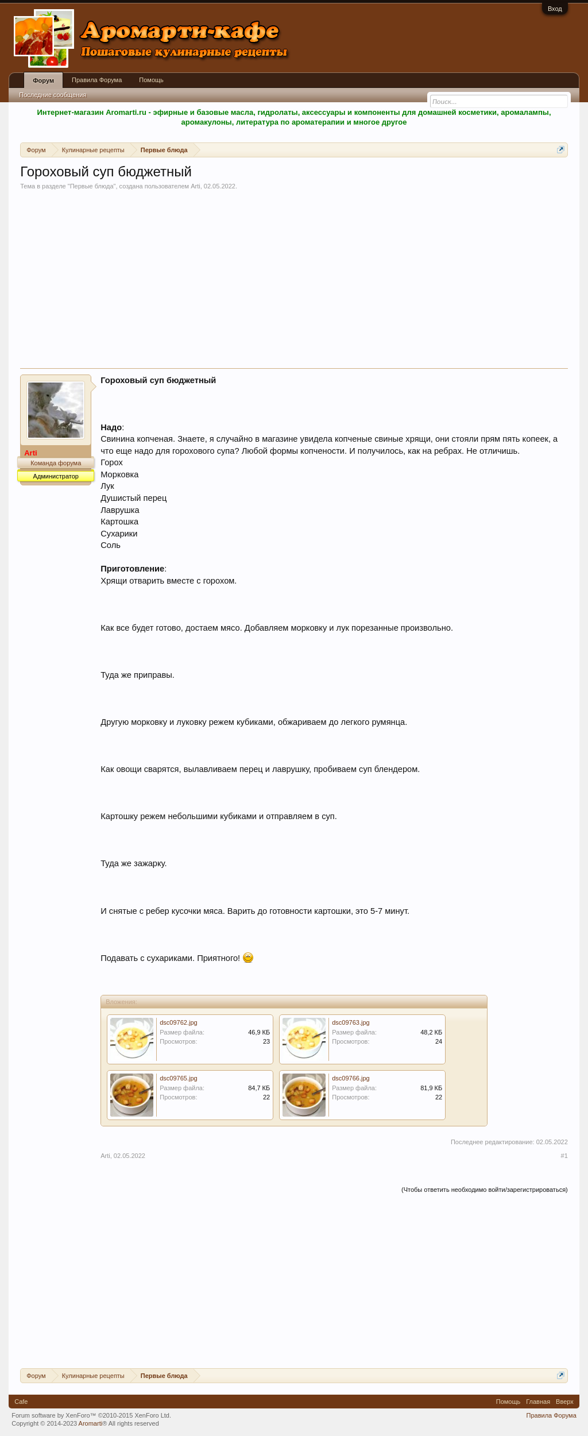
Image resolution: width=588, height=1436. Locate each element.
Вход (555, 8)
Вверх (565, 1401)
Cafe (21, 1401)
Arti (195, 186)
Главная (538, 1401)
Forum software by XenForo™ (91, 1415)
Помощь (151, 79)
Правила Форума (97, 79)
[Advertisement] (294, 282)
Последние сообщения (52, 94)
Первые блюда (92, 186)
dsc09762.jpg (178, 1022)
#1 (564, 1155)
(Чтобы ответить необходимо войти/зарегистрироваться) (484, 1189)
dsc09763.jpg (350, 1022)
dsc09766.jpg (350, 1078)
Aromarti (91, 1423)
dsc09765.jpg (178, 1078)
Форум (43, 80)
